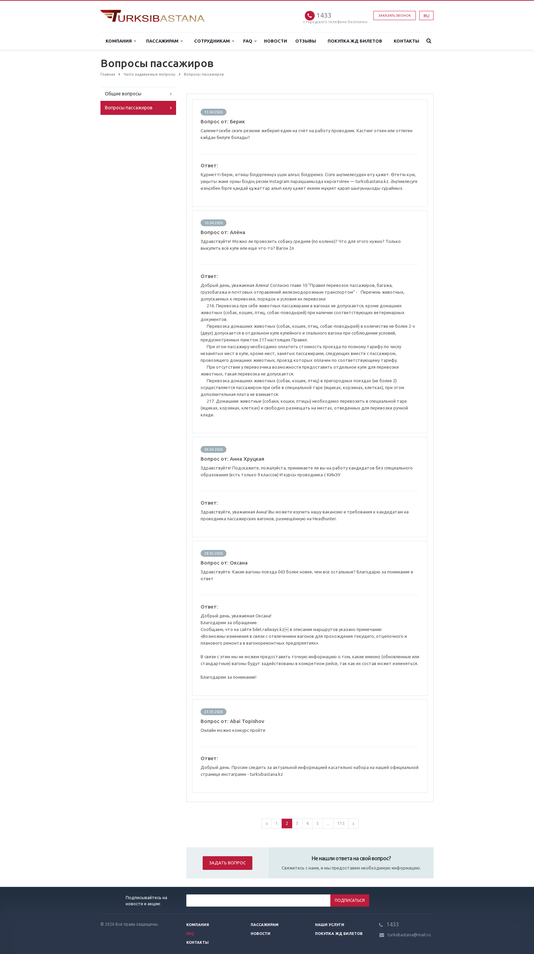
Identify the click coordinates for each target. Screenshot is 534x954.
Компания (121, 41)
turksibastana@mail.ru (409, 935)
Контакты (406, 41)
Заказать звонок (394, 15)
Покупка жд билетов (355, 41)
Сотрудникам (214, 41)
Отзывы (305, 41)
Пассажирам (164, 41)
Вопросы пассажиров (129, 107)
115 (341, 823)
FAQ (249, 41)
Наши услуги (329, 925)
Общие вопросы (123, 93)
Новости (275, 41)
